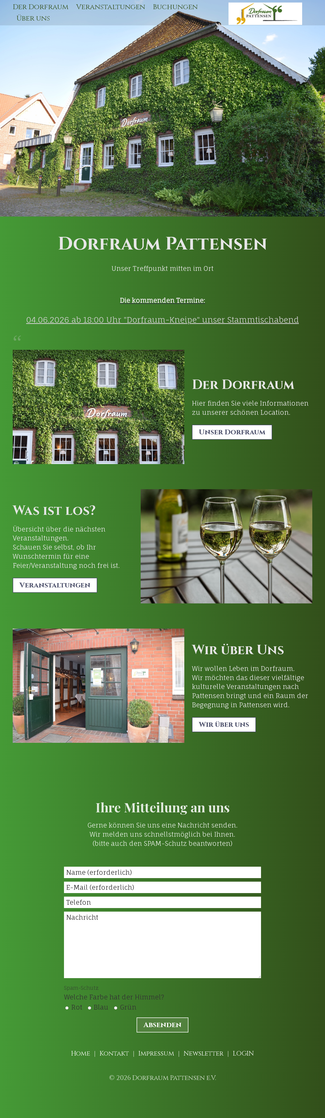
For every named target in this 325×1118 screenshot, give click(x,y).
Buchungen (175, 7)
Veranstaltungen (110, 7)
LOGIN (243, 1053)
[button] (232, 432)
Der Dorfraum (41, 7)
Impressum (156, 1053)
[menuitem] (42, 7)
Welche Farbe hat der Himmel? (114, 993)
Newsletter (203, 1053)
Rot (76, 1007)
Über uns (33, 18)
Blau (101, 1007)
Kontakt (114, 1053)
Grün (128, 1007)
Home (80, 1053)
